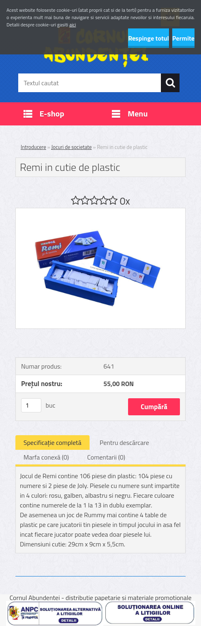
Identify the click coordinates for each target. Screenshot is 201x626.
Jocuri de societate (71, 147)
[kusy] (31, 405)
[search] (170, 82)
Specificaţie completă (52, 442)
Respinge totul (148, 38)
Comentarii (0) (106, 457)
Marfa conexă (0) (46, 457)
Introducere (33, 147)
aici (72, 24)
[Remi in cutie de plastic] (100, 211)
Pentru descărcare (124, 442)
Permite (183, 38)
